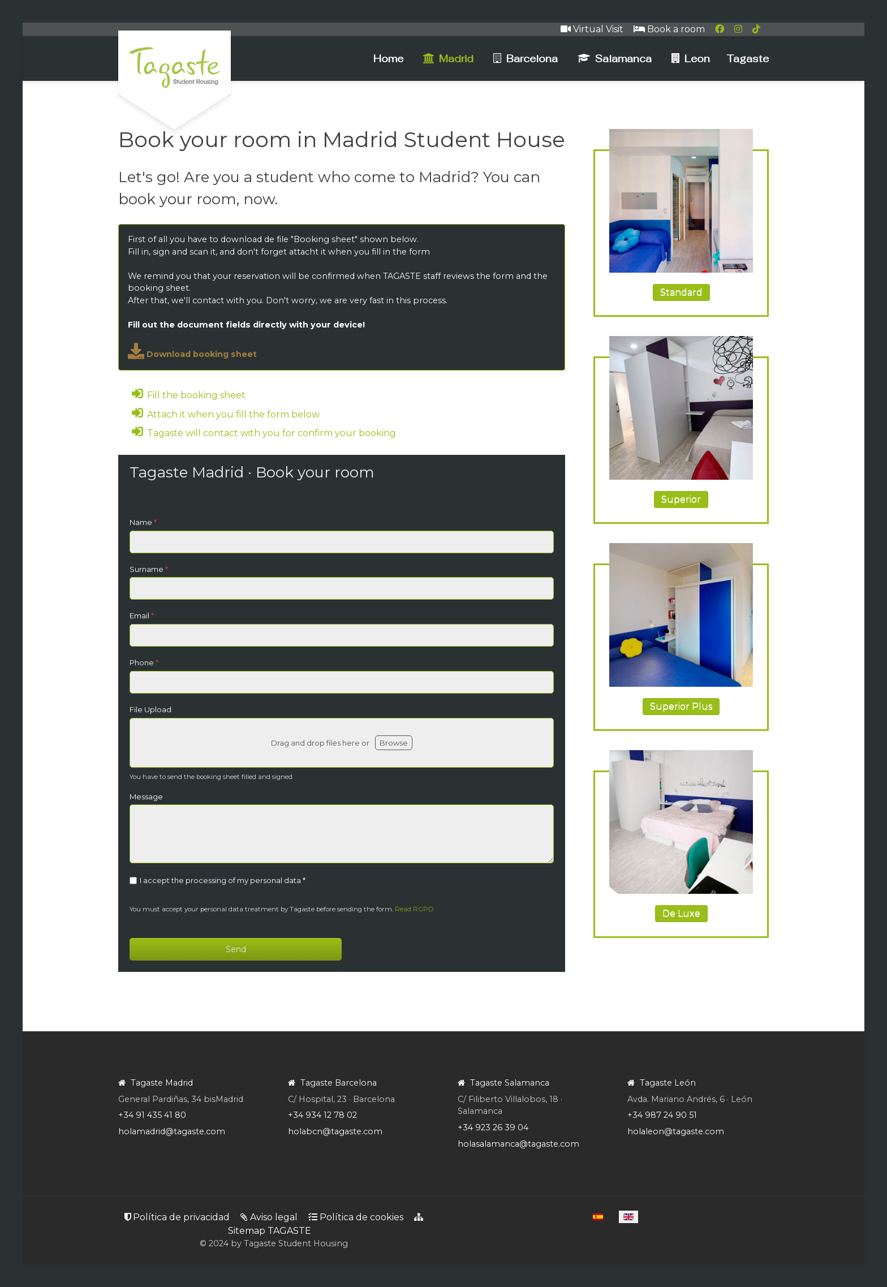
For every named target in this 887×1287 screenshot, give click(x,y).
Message (146, 796)
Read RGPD (414, 909)
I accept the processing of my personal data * (222, 880)
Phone (144, 662)
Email (142, 615)
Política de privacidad (177, 1217)
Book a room (669, 29)
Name (143, 522)
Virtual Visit (592, 29)
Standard (681, 292)
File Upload (150, 709)
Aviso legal (269, 1217)
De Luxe (681, 913)
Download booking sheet (192, 354)
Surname (149, 569)
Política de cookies (355, 1217)
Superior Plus (681, 706)
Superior (681, 499)
